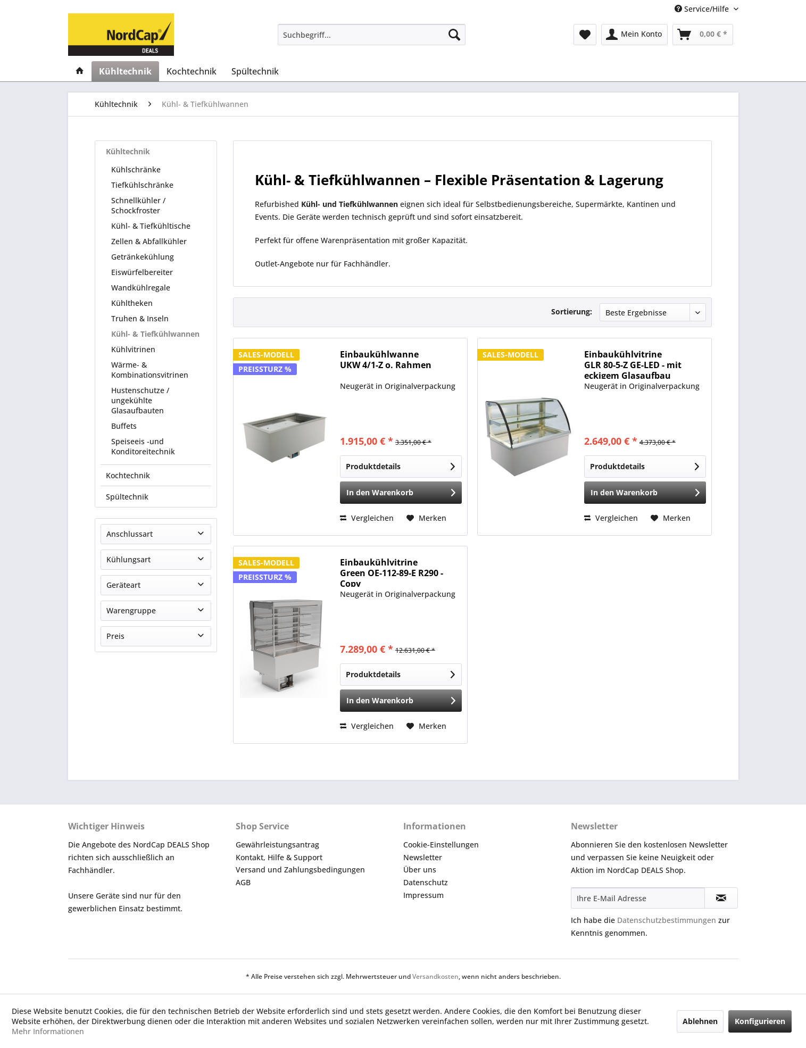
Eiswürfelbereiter (142, 272)
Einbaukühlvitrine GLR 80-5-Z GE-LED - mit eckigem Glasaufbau (633, 364)
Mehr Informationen (48, 1031)
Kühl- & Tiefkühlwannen (155, 334)
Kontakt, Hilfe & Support (279, 857)
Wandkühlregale (140, 287)
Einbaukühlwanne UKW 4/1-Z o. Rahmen (385, 360)
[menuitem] (372, 34)
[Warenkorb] (702, 34)
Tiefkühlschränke (142, 185)
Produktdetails (400, 464)
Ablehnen (700, 1021)
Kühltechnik (128, 151)
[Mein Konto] (634, 34)
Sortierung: (571, 311)
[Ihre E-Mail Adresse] (638, 898)
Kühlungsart (128, 559)
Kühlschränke (136, 169)
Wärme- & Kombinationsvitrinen (149, 370)
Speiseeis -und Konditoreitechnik (143, 446)
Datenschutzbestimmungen (666, 920)
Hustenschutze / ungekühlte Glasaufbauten (140, 400)
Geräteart (123, 585)
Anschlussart (129, 534)
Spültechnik (127, 497)
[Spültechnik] (255, 71)
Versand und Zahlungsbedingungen (300, 869)
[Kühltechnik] (125, 71)
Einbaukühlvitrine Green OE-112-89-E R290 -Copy (391, 572)
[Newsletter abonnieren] (721, 898)
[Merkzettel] (585, 34)
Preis (115, 636)
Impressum (423, 895)
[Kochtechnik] (191, 71)
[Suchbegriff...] (372, 34)
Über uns (419, 869)
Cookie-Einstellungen (441, 844)
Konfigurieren (760, 1021)
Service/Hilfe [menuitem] (703, 9)
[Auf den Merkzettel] (426, 518)
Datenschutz (425, 882)
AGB (243, 882)
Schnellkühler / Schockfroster (138, 205)
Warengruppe (131, 610)
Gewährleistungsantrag (277, 844)
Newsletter (422, 857)
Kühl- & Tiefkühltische (150, 226)
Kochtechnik (128, 475)
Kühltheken (132, 303)
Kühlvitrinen (133, 349)
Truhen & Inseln (140, 318)
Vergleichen (367, 518)
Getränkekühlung (142, 257)
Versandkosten (435, 976)
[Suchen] (454, 34)
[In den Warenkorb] (401, 492)
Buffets (124, 426)
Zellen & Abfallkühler (149, 241)
